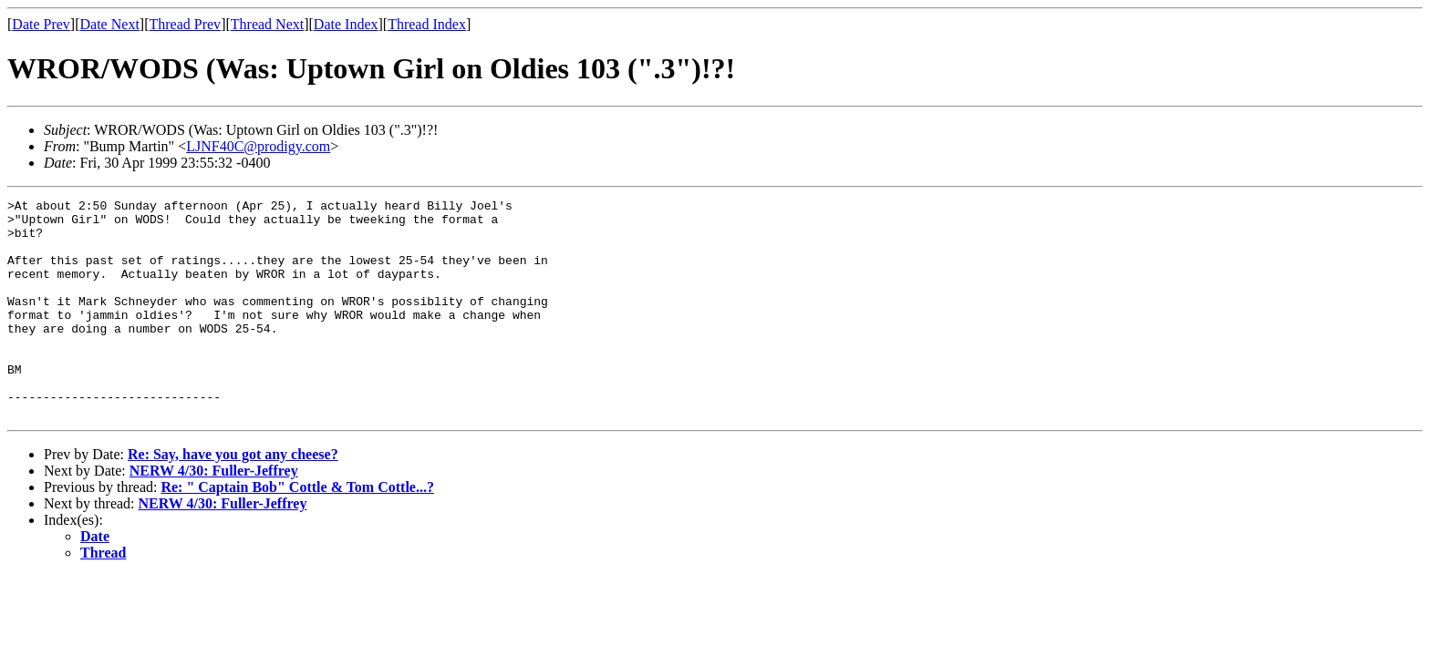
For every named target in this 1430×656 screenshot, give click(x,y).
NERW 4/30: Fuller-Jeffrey (214, 514)
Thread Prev (185, 24)
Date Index (346, 24)
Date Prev (41, 24)
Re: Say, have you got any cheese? (233, 498)
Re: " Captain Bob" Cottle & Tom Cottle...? (297, 530)
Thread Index (427, 24)
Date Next (110, 24)
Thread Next (267, 24)
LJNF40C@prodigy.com (258, 146)
